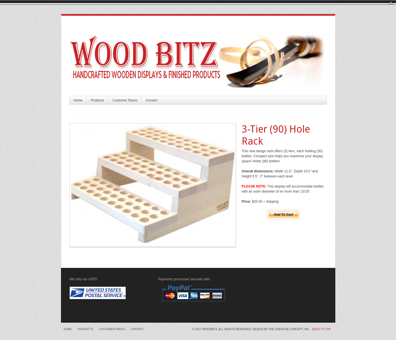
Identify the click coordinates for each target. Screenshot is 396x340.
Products (97, 100)
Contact (151, 100)
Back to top (321, 329)
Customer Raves (125, 100)
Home (78, 100)
